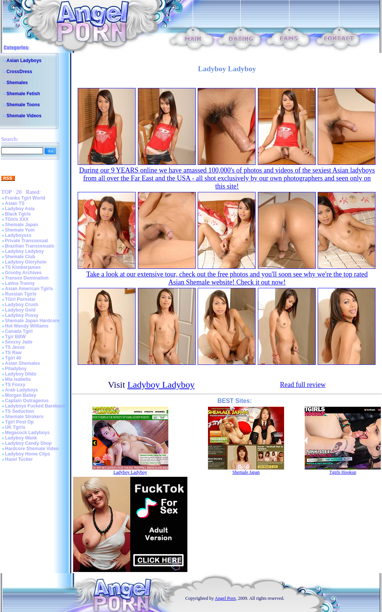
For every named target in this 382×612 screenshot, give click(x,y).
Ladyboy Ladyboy (24, 251)
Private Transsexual (26, 240)
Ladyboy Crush (21, 304)
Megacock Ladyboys (27, 432)
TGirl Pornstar (20, 299)
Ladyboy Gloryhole (25, 262)
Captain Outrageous (27, 400)
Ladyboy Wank (21, 438)
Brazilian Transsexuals (29, 246)
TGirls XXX (17, 219)
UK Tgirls (15, 427)
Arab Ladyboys (21, 390)
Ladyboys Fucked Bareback (35, 406)
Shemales (17, 82)
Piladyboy (16, 368)
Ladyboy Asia (20, 208)
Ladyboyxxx (18, 235)
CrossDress (19, 71)
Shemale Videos (24, 115)
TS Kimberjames (23, 267)
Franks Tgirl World (25, 198)
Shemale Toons (23, 104)
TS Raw (13, 352)
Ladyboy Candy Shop (28, 443)
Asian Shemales (22, 363)
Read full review (303, 384)
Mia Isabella (17, 379)
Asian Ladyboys (24, 60)
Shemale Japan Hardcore (32, 320)
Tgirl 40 (13, 358)
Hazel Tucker (19, 459)
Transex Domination (27, 278)
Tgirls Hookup (342, 472)
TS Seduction (19, 411)
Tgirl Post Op (19, 422)
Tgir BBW (15, 336)
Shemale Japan (21, 224)
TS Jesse (15, 347)
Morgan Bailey (20, 395)
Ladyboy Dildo (21, 374)
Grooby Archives (23, 272)
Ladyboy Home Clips (27, 454)
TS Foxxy (15, 384)
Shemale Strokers (24, 416)
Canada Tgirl (19, 331)
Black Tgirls (18, 214)
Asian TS (14, 203)
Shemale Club (20, 256)
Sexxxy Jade (18, 342)
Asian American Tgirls (29, 288)
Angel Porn (225, 598)
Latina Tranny (20, 283)
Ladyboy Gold (20, 310)
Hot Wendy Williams (26, 326)
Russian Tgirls (21, 294)
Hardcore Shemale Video (32, 448)
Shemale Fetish (23, 93)
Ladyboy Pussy (21, 315)
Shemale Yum (20, 230)
